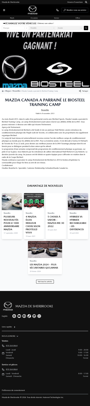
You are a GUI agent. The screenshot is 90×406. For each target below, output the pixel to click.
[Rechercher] (86, 2)
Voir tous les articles (45, 281)
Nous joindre (8, 336)
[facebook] (24, 316)
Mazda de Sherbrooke (10, 2)
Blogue (8, 91)
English (4, 316)
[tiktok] (29, 316)
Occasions (34, 18)
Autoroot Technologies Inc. (53, 397)
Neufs (12, 18)
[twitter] (14, 316)
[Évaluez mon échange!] (86, 28)
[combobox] (3, 28)
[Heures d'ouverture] (75, 2)
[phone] (57, 10)
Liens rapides (7, 327)
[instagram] (39, 316)
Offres (77, 18)
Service (56, 18)
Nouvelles (16, 91)
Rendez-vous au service (75, 10)
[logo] (32, 10)
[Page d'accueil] (7, 306)
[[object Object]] (83, 91)
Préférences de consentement (13, 390)
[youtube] (19, 316)
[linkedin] (34, 316)
